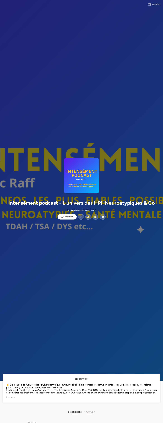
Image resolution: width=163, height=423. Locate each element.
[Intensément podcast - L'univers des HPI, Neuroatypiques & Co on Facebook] (81, 217)
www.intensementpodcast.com (81, 210)
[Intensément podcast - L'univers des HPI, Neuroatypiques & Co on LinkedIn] (95, 217)
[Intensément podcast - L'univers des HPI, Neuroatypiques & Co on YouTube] (103, 217)
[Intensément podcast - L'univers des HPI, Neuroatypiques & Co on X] (88, 217)
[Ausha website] (154, 4)
